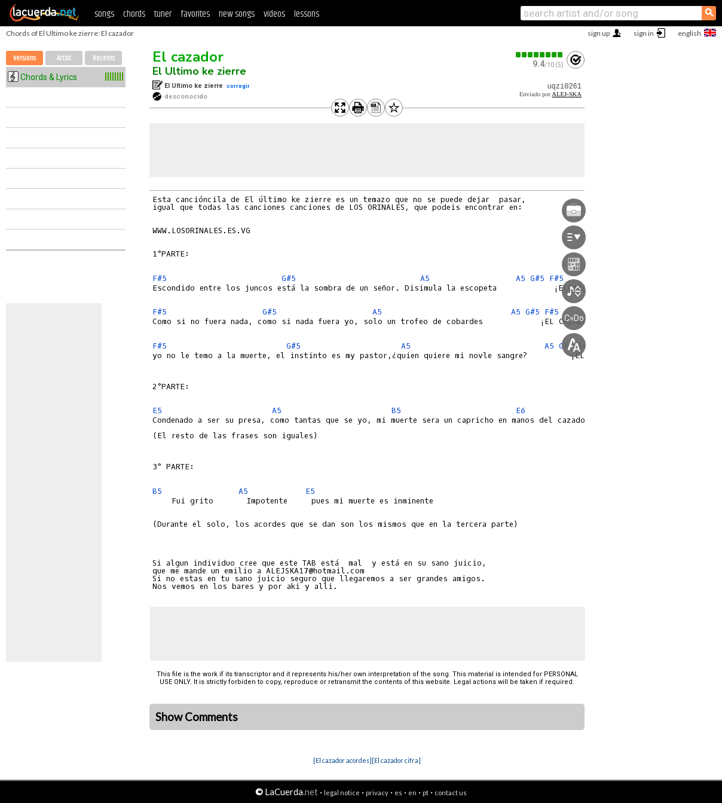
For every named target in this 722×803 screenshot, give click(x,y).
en (412, 792)
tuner (163, 14)
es (398, 792)
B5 (396, 410)
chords (134, 14)
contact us (451, 792)
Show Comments (196, 716)
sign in (644, 33)
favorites (195, 14)
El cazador (188, 56)
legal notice (342, 792)
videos (274, 14)
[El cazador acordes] (342, 760)
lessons (306, 14)
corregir (238, 86)
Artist (64, 58)
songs (104, 14)
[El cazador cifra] (396, 760)
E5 (157, 410)
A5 (425, 278)
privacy (377, 792)
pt (426, 792)
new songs (237, 14)
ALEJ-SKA (567, 94)
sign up (599, 33)
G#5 (289, 278)
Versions (24, 58)
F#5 (159, 278)
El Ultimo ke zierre (199, 71)
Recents (104, 58)
